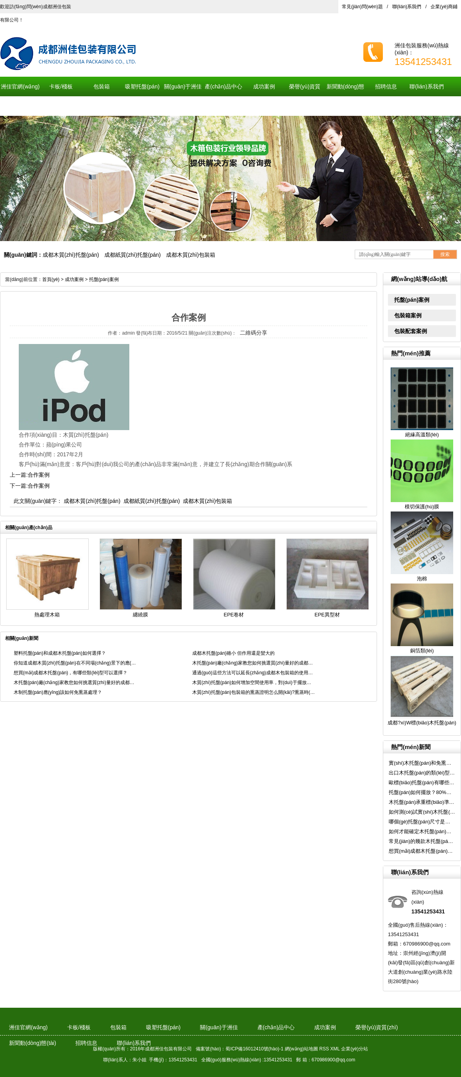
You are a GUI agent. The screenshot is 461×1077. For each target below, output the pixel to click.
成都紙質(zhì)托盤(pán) (132, 255)
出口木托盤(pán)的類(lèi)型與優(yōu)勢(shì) (422, 773)
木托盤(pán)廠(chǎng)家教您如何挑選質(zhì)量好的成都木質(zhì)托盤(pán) (253, 663)
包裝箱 (101, 86)
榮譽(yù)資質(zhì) (304, 96)
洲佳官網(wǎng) (20, 86)
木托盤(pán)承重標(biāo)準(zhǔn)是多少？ (422, 802)
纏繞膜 (140, 615)
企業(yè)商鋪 (444, 6)
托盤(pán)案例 (411, 300)
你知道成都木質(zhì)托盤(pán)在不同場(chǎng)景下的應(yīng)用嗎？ (75, 663)
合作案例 (39, 475)
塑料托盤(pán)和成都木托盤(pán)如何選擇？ (60, 653)
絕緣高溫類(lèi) (422, 435)
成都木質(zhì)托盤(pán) (71, 255)
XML (335, 1049)
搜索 (445, 254)
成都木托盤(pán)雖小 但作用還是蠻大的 (233, 653)
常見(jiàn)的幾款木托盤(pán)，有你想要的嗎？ (422, 841)
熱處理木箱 (47, 615)
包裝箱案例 (408, 315)
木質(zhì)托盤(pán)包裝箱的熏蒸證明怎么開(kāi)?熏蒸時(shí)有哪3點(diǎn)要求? (253, 692)
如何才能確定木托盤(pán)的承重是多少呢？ (422, 831)
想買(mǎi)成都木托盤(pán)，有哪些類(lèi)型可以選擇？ (422, 851)
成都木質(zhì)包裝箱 (190, 255)
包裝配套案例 (410, 331)
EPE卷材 (233, 615)
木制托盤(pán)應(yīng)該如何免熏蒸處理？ (58, 692)
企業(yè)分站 (354, 1049)
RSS (324, 1049)
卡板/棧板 (61, 86)
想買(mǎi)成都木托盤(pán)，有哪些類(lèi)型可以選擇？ (71, 672)
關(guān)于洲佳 (183, 86)
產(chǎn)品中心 (223, 86)
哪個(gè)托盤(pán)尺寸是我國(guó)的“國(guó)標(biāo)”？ (422, 822)
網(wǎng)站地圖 (301, 1049)
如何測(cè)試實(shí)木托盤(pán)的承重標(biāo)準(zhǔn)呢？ (422, 812)
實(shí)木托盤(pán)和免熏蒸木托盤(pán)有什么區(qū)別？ (422, 763)
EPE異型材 (327, 615)
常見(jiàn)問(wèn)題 (362, 6)
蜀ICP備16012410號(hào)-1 (254, 1049)
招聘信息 (386, 86)
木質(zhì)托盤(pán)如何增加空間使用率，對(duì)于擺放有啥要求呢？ (253, 682)
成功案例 (264, 86)
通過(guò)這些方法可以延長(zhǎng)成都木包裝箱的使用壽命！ (253, 672)
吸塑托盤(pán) (142, 86)
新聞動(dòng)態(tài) (345, 96)
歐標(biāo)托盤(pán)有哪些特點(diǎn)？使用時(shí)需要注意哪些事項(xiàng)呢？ (422, 782)
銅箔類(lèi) (422, 651)
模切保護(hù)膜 (422, 507)
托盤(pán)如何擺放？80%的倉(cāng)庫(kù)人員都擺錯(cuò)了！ (422, 792)
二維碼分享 (253, 333)
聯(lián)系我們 (407, 6)
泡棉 (422, 579)
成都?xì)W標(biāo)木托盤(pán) (422, 723)
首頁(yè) (51, 279)
